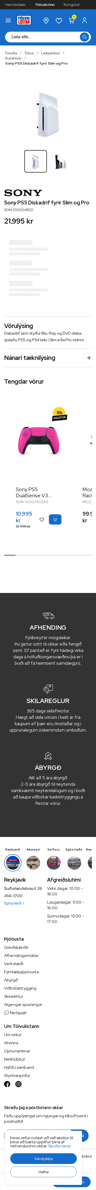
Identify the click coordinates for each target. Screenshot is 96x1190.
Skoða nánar (59, 1146)
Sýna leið (14, 903)
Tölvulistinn (45, 4)
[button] (43, 1158)
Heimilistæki (15, 4)
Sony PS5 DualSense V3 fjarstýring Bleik (33, 495)
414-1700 (13, 896)
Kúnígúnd (71, 4)
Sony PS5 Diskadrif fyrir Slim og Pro (36, 63)
